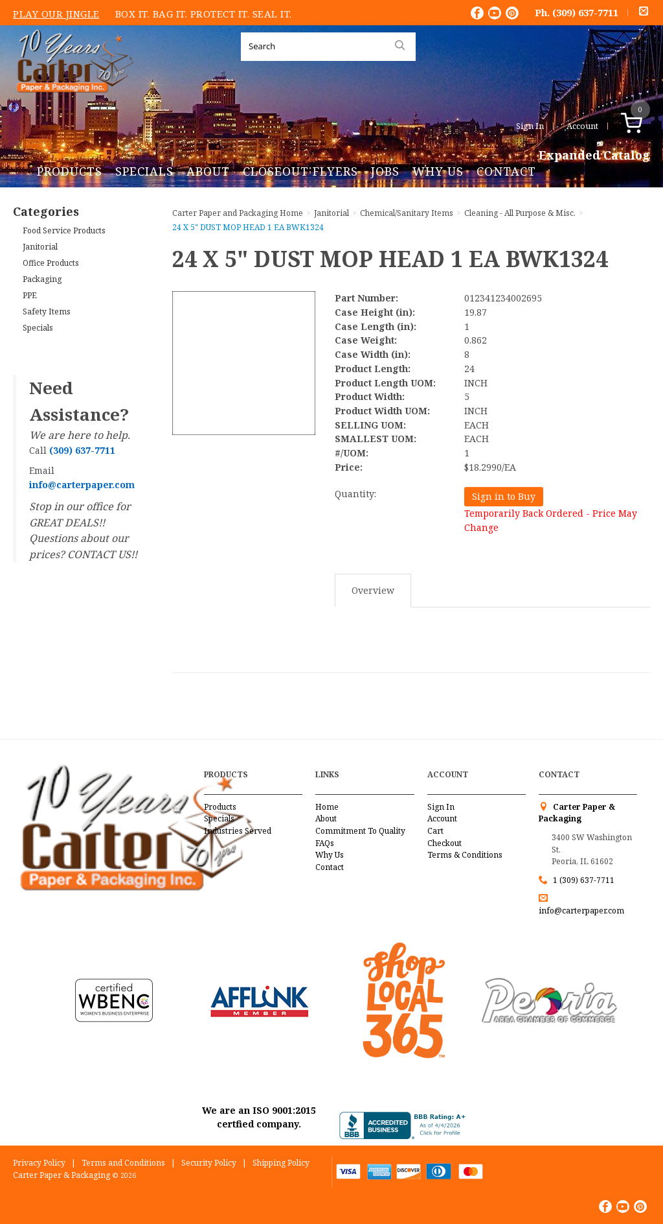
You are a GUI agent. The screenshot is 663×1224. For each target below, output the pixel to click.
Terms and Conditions (123, 1162)
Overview (373, 590)
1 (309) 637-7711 (583, 880)
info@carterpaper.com (581, 910)
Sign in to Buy (503, 496)
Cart (435, 830)
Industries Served (237, 830)
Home (327, 806)
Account (582, 126)
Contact (506, 171)
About (208, 171)
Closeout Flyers (300, 171)
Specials (144, 171)
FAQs (324, 843)
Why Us (438, 171)
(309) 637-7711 (585, 12)
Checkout (444, 843)
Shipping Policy (281, 1162)
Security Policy (208, 1162)
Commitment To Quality (360, 830)
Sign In (530, 126)
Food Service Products (64, 230)
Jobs (385, 171)
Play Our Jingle (56, 13)
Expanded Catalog (594, 155)
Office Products (51, 262)
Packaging (42, 279)
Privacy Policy (39, 1162)
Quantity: (355, 494)
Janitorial (40, 246)
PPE (30, 295)
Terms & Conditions (464, 854)
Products (69, 171)
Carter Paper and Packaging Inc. (72, 103)
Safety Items (47, 311)
